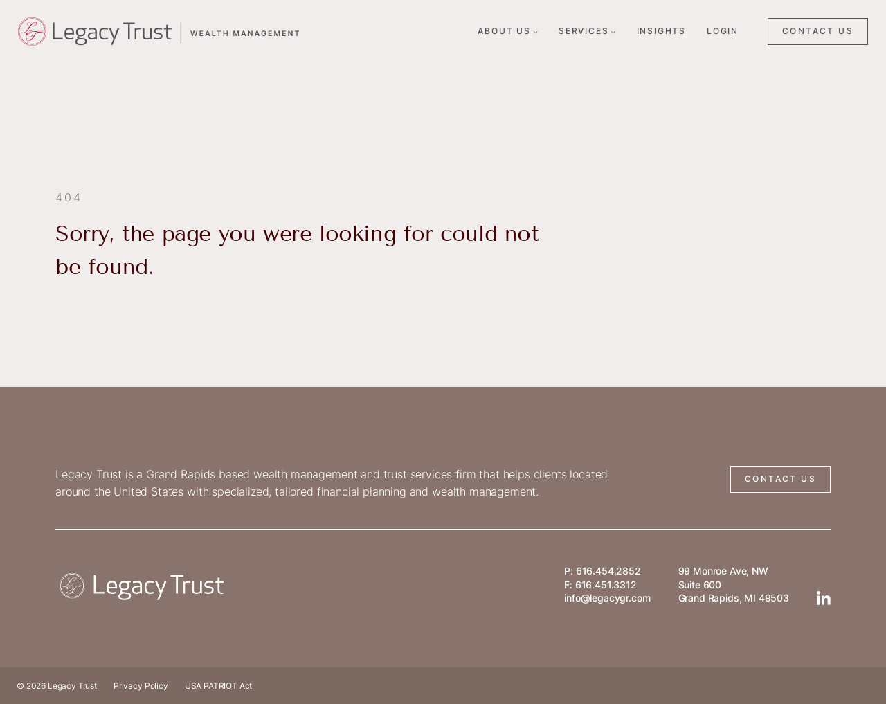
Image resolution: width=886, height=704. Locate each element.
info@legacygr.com (607, 598)
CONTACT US (817, 31)
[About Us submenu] (535, 31)
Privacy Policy (141, 685)
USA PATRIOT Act (219, 685)
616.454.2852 (608, 571)
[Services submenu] (613, 31)
